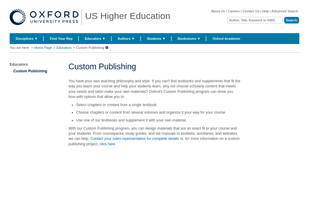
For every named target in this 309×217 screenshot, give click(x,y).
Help (265, 11)
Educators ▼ (95, 38)
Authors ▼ (126, 38)
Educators (64, 47)
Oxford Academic (226, 38)
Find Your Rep (61, 38)
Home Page (43, 47)
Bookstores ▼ (189, 38)
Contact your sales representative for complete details (135, 139)
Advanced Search (285, 11)
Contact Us (251, 11)
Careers (234, 11)
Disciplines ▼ (27, 38)
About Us (218, 11)
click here (107, 144)
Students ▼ (156, 38)
